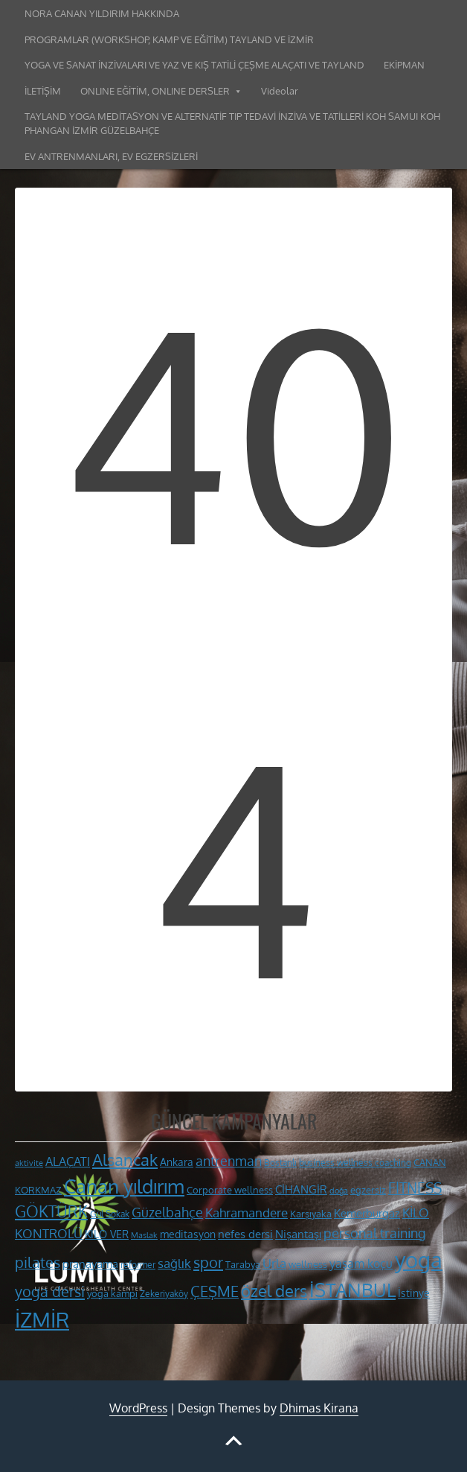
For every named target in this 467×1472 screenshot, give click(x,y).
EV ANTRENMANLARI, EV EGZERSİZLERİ (111, 156)
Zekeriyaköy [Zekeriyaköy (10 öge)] (164, 1293)
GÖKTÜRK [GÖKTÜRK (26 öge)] (51, 1211)
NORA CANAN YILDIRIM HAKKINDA (102, 13)
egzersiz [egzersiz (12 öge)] (368, 1189)
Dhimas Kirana (319, 1408)
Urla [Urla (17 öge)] (274, 1263)
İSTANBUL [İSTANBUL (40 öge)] (352, 1289)
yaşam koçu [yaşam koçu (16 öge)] (361, 1263)
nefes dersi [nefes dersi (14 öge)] (245, 1234)
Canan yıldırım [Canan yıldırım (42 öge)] (124, 1186)
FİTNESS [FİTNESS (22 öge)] (415, 1188)
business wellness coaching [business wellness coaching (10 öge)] (355, 1162)
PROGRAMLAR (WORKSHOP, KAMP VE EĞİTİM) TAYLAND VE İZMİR (169, 39)
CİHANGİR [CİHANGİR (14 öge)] (301, 1189)
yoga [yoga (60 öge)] (418, 1259)
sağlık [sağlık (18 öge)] (174, 1263)
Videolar (279, 91)
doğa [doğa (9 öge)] (338, 1190)
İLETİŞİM (43, 91)
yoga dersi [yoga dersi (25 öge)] (50, 1291)
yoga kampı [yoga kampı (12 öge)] (112, 1293)
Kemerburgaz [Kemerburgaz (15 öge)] (367, 1212)
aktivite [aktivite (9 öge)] (29, 1163)
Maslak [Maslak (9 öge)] (144, 1235)
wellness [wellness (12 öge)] (308, 1264)
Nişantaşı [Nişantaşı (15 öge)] (298, 1233)
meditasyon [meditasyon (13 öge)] (188, 1233)
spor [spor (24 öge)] (208, 1262)
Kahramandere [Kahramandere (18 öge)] (246, 1212)
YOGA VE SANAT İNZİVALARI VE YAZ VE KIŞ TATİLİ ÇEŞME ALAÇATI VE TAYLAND (194, 65)
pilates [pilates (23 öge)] (37, 1262)
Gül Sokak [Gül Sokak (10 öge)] (109, 1214)
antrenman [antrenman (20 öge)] (229, 1160)
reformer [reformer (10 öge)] (137, 1264)
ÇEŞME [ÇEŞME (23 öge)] (214, 1291)
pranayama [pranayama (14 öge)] (90, 1264)
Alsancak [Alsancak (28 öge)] (125, 1160)
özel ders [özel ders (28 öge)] (274, 1291)
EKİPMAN (404, 65)
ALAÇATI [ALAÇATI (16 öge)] (67, 1161)
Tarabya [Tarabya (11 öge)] (242, 1264)
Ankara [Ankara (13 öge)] (176, 1161)
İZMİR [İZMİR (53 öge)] (42, 1319)
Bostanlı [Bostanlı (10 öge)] (280, 1162)
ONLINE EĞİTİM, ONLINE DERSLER (155, 91)
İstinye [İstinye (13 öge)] (414, 1292)
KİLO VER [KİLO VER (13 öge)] (107, 1233)
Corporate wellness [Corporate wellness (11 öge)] (230, 1190)
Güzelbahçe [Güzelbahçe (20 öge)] (167, 1211)
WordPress (138, 1408)
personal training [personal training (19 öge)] (374, 1233)
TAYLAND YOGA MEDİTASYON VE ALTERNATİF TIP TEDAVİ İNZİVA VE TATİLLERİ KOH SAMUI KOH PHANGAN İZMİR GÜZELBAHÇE (232, 123)
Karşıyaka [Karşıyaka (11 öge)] (311, 1214)
